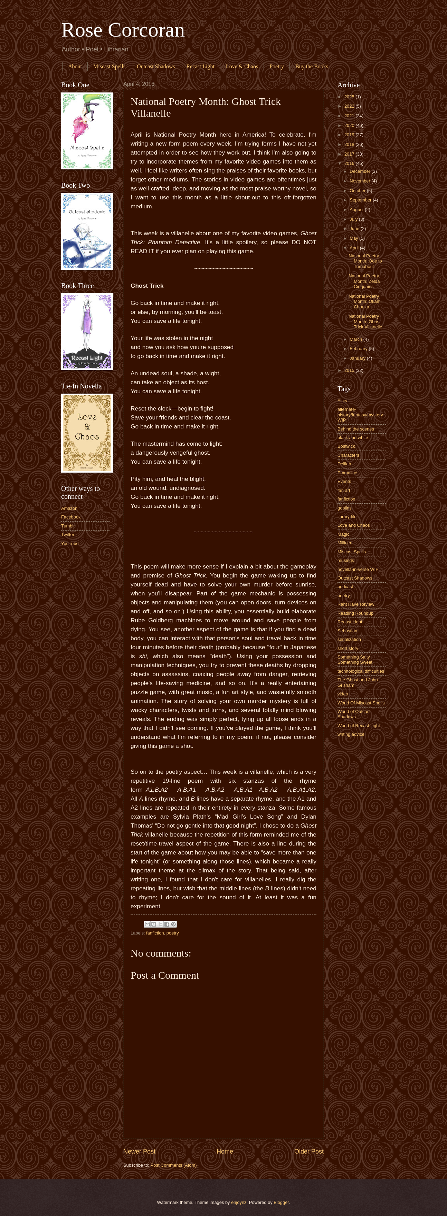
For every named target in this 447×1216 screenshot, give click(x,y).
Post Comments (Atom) (174, 1165)
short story (347, 648)
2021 (349, 115)
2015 (349, 370)
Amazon (69, 508)
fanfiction (155, 933)
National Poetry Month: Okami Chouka (365, 301)
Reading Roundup (355, 613)
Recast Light (201, 66)
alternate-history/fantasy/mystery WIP (360, 415)
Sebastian (347, 630)
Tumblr (68, 525)
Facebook (71, 517)
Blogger (281, 1202)
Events (344, 481)
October (358, 190)
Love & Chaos (242, 66)
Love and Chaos (353, 525)
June (355, 228)
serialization (349, 639)
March (356, 339)
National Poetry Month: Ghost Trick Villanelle (365, 321)
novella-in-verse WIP (358, 569)
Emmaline (347, 472)
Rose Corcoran (123, 29)
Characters (348, 455)
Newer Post (139, 1151)
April (355, 247)
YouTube (70, 543)
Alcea (343, 400)
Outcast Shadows (156, 66)
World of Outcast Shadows (354, 714)
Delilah (344, 463)
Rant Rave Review (355, 604)
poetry (173, 933)
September (361, 199)
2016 (349, 163)
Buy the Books (311, 66)
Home (225, 1151)
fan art (343, 490)
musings (345, 560)
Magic (343, 534)
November (360, 181)
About (75, 66)
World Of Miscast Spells (360, 702)
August (357, 209)
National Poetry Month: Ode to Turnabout (365, 261)
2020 (349, 125)
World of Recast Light (358, 725)
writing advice (350, 734)
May (354, 238)
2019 (349, 134)
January (358, 358)
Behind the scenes (355, 429)
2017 (349, 154)
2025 (349, 96)
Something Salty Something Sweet (354, 659)
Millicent (345, 542)
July (354, 219)
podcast (345, 586)
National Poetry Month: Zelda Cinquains (364, 281)
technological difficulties (360, 671)
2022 (349, 106)
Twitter (67, 534)
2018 (349, 144)
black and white (352, 437)
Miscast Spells (109, 66)
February (359, 348)
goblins (344, 508)
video (342, 693)
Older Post (309, 1151)
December (360, 171)
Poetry (276, 66)
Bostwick (346, 446)
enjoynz (238, 1202)
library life (346, 516)
